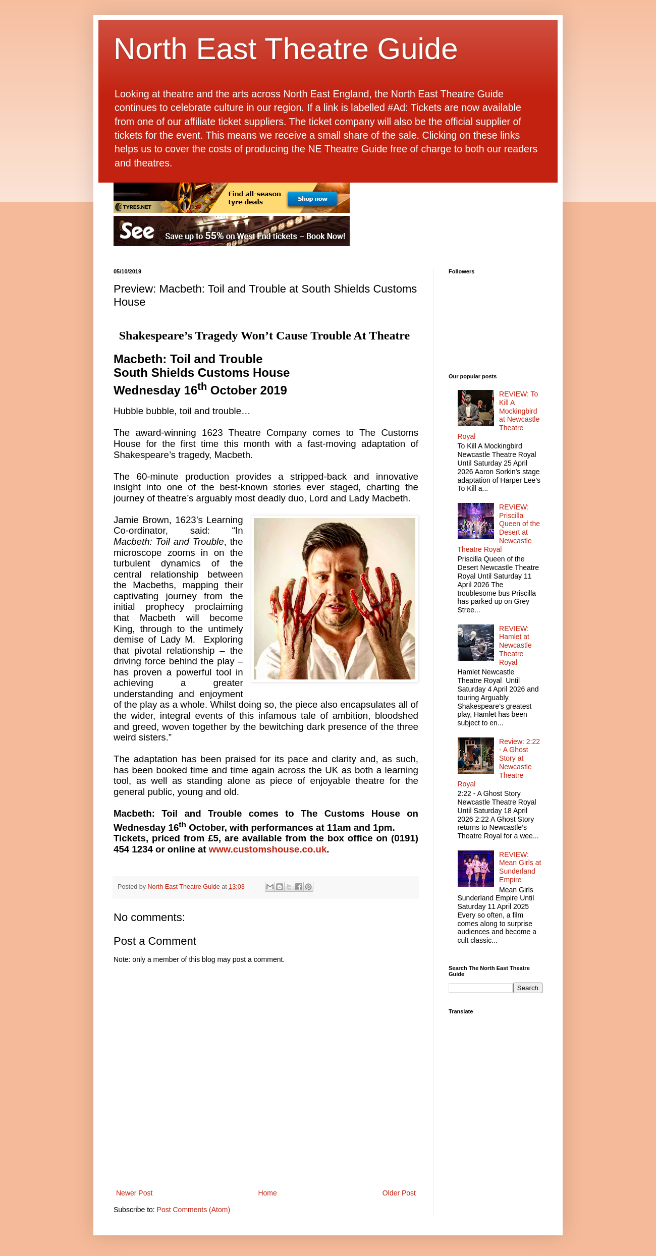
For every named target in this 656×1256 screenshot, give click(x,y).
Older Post (399, 1193)
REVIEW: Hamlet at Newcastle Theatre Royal (515, 645)
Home (267, 1193)
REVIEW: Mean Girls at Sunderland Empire (520, 867)
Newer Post (134, 1193)
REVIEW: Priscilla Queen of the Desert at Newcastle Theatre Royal (499, 528)
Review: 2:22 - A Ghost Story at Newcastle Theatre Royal (499, 762)
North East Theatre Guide (286, 49)
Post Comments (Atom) (193, 1210)
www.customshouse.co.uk (268, 849)
